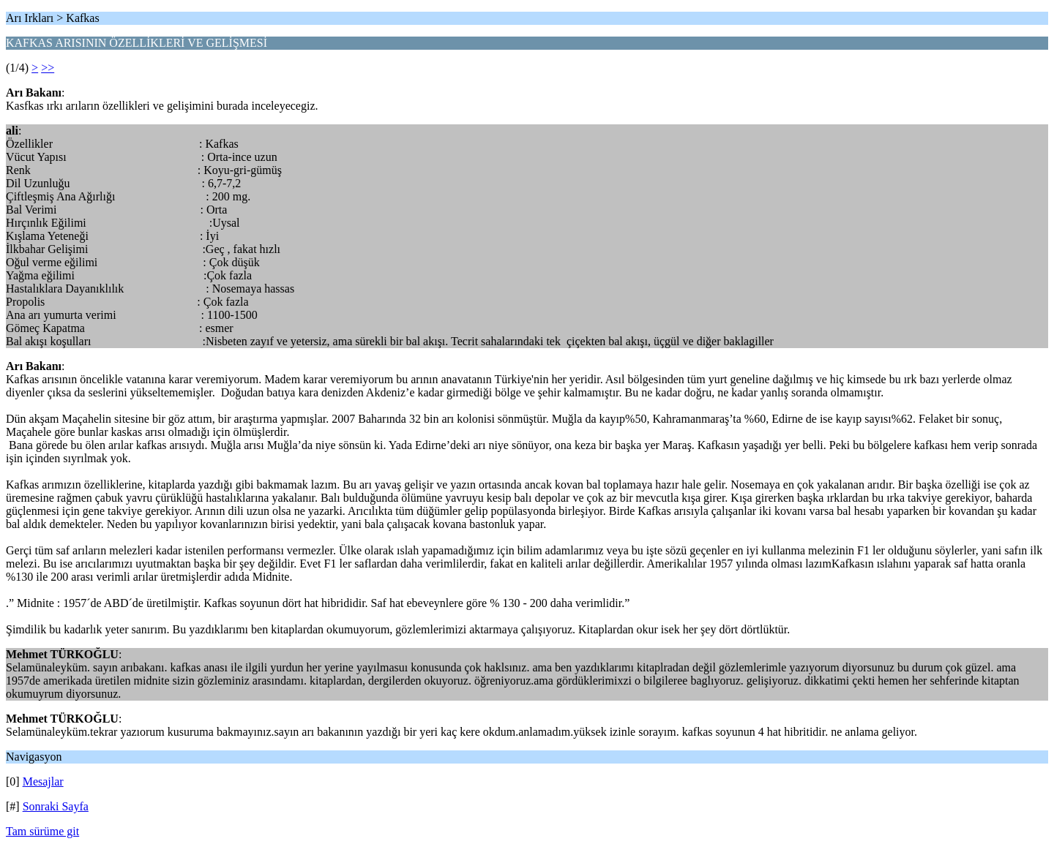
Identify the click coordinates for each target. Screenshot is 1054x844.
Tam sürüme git (42, 831)
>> (47, 67)
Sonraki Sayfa (56, 806)
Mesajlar (43, 781)
